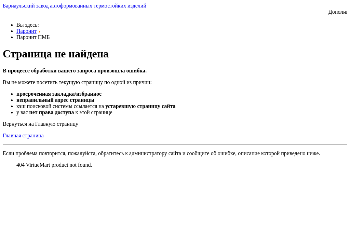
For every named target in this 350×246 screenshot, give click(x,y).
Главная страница (23, 135)
